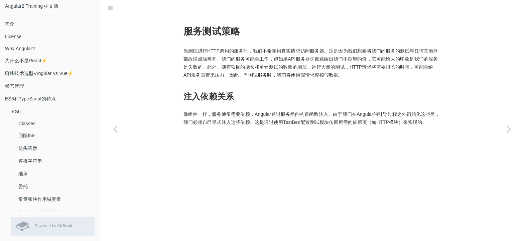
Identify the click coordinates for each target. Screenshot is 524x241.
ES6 (16, 111)
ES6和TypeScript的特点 (30, 98)
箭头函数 (27, 148)
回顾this (26, 135)
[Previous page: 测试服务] (115, 129)
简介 (9, 23)
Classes (26, 123)
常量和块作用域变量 (39, 199)
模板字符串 (30, 161)
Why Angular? (20, 48)
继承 (23, 173)
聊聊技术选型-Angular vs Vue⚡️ (39, 73)
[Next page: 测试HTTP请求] (509, 129)
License (13, 36)
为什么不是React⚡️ (26, 60)
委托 (23, 186)
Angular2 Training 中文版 (31, 6)
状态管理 (14, 86)
